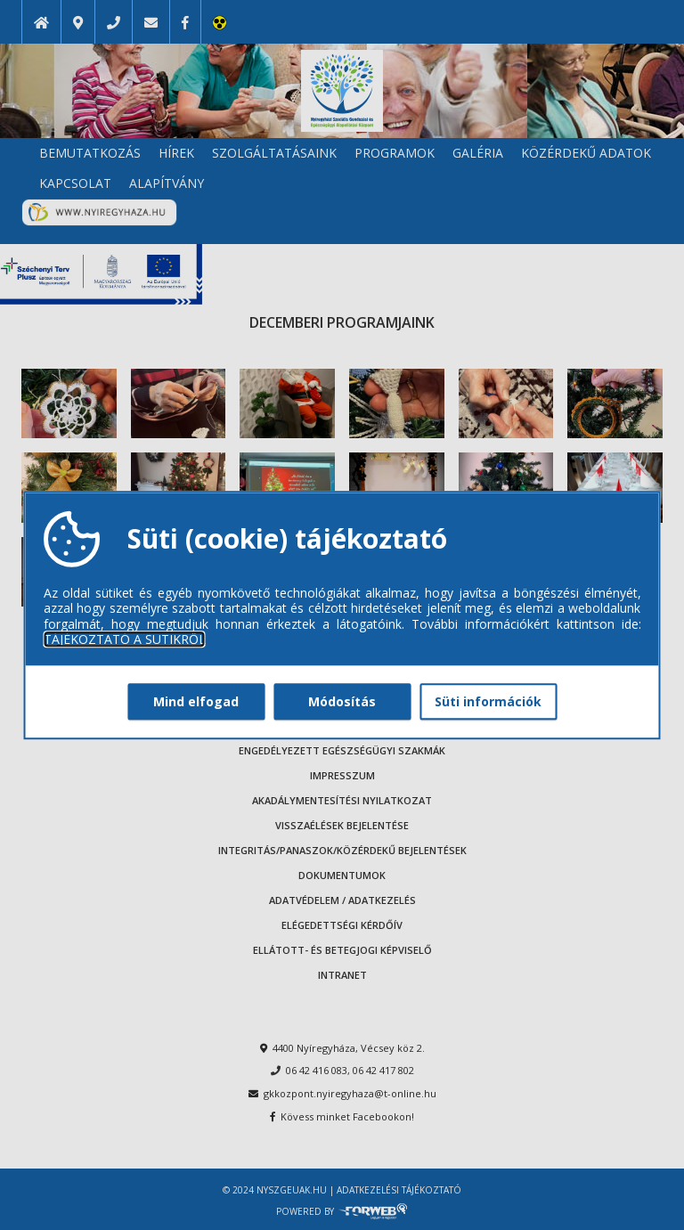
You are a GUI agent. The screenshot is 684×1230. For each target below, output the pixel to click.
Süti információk (488, 701)
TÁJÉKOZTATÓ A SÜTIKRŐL (125, 639)
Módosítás (342, 701)
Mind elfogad (196, 701)
